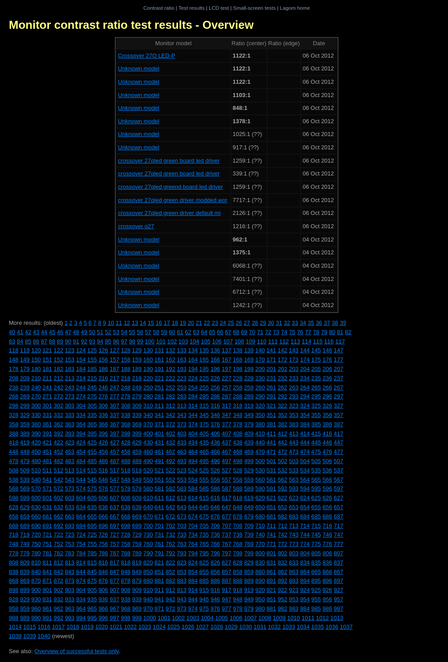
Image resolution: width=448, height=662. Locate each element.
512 (58, 470)
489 (137, 461)
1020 (101, 626)
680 (260, 516)
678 (238, 516)
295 (316, 396)
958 (14, 608)
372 (171, 424)
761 (159, 544)
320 (260, 405)
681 (271, 516)
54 (124, 332)
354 (305, 415)
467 (226, 451)
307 (114, 405)
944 (193, 599)
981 (271, 608)
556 (215, 479)
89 (60, 341)
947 (226, 599)
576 (103, 488)
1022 (130, 626)
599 (25, 498)
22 (207, 322)
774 (305, 544)
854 (193, 572)
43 (36, 332)
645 (204, 507)
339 (137, 415)
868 (14, 580)
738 (238, 534)
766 (215, 544)
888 (238, 580)
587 (226, 488)
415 (316, 433)
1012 (322, 618)
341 (159, 415)
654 (305, 507)
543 (70, 479)
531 (271, 470)
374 (193, 424)
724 (81, 534)
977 (226, 608)
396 (103, 433)
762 (171, 544)
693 (70, 525)
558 (238, 479)
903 (70, 590)
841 (47, 572)
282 (171, 396)
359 (25, 424)
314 (193, 405)
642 (171, 507)
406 (215, 433)
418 (14, 442)
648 (238, 507)
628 (14, 507)
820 (148, 562)
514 (81, 470)
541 (47, 479)
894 (305, 580)
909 (137, 590)
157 (114, 359)
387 (339, 424)
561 (271, 479)
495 (204, 461)
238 (14, 387)
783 (70, 553)
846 (103, 572)
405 (204, 433)
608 (125, 498)
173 (294, 359)
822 (171, 562)
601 (47, 498)
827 (226, 562)
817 (114, 562)
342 (171, 415)
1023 (144, 626)
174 (305, 359)
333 (70, 415)
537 (339, 470)
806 (327, 553)
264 (305, 387)
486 (103, 461)
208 (14, 378)
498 (238, 461)
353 (294, 415)
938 (125, 599)
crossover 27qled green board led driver (169, 160)
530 (260, 470)
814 (81, 562)
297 (339, 396)
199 (249, 369)
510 (36, 470)
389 (25, 433)
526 (215, 470)
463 (182, 451)
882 (171, 580)
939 (137, 599)
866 (327, 572)
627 (339, 498)
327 (339, 405)
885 (204, 580)
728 (125, 534)
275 (92, 396)
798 (238, 553)
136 (215, 350)
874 (81, 580)
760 (148, 544)
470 (260, 451)
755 (92, 544)
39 (343, 322)
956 (327, 599)
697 (114, 525)
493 (182, 461)
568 (14, 488)
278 (125, 396)
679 (249, 516)
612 (171, 498)
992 (58, 618)
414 (305, 433)
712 (282, 525)
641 (159, 507)
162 (171, 359)
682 (282, 516)
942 (171, 599)
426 (103, 442)
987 (339, 608)
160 (148, 359)
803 (294, 553)
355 (316, 415)
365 (92, 424)
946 (215, 599)
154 (81, 359)
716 (327, 525)
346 (215, 415)
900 (36, 590)
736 (215, 534)
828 (238, 562)
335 (92, 415)
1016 (44, 626)
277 (114, 396)
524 (193, 470)
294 (305, 396)
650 (260, 507)
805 (316, 553)
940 (148, 599)
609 (137, 498)
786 (103, 553)
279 (137, 396)
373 (182, 424)
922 (282, 590)
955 (316, 599)
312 (171, 405)
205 (316, 369)
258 (238, 387)
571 (47, 488)
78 (316, 332)
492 (171, 461)
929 (25, 599)
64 (204, 332)
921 (271, 590)
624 (305, 498)
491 (159, 461)
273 (70, 396)
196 (215, 369)
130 (148, 350)
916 (215, 590)
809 (25, 562)
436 (215, 442)
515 (92, 470)
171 (271, 359)
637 (114, 507)
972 (171, 608)
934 (81, 599)
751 (47, 544)
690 (36, 525)
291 (271, 396)
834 (305, 562)
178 (14, 369)
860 (260, 572)
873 (70, 580)
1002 (178, 618)
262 (282, 387)
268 (14, 396)
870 (36, 580)
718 (14, 534)
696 (103, 525)
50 (92, 332)
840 (36, 572)
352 (282, 415)
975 (204, 608)
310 (148, 405)
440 (260, 442)
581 (159, 488)
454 (81, 451)
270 (36, 396)
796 (215, 553)
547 (114, 479)
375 (204, 424)
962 (58, 608)
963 (70, 608)
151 (47, 359)
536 (327, 470)
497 (226, 461)
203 (294, 369)
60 (172, 332)
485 (92, 461)
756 (103, 544)
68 (236, 332)
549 (137, 479)
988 (14, 618)
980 (260, 608)
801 (271, 553)
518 (125, 470)
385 (316, 424)
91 (76, 341)
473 (294, 451)
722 (58, 534)
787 (114, 553)
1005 (221, 618)
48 (76, 332)
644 (193, 507)
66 (220, 332)
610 (148, 498)
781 (47, 553)
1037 (346, 626)
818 (125, 562)
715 (316, 525)
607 (114, 498)
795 (204, 553)
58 (156, 332)
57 (148, 332)
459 (137, 451)
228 (238, 378)
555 (204, 479)
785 (92, 553)
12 (127, 322)
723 (70, 534)
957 (339, 599)
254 (193, 387)
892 (282, 580)
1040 (44, 636)
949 (249, 599)
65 (212, 332)
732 (171, 534)
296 (327, 396)
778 (14, 553)
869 (25, 580)
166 (215, 359)
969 (137, 608)
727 (114, 534)
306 (103, 405)
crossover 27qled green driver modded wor (172, 200)
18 (175, 322)
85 (28, 341)
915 (204, 590)
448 (14, 451)
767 (226, 544)
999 (137, 618)
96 (116, 341)
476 (327, 451)
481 (47, 461)
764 (193, 544)
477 (339, 451)
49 (84, 332)
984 (305, 608)
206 (327, 369)
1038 (15, 636)
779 (25, 553)
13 (135, 322)
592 (282, 488)
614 (193, 498)
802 (282, 553)
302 (58, 405)
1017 (58, 626)
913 (182, 590)
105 (206, 341)
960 (36, 608)
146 (327, 350)
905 (92, 590)
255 (204, 387)
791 (159, 553)
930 (36, 599)
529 (249, 470)
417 (339, 433)
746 (327, 534)
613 (182, 498)
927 (339, 590)
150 (36, 359)
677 (226, 516)
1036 (331, 626)
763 (182, 544)
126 (103, 350)
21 (198, 322)
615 (204, 498)
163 (182, 359)
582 (171, 488)
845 (92, 572)
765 (204, 544)
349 (249, 415)
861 (271, 572)
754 (81, 544)
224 (193, 378)
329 (25, 415)
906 (103, 590)
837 (339, 562)
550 (148, 479)
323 (294, 405)
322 (282, 405)
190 (148, 369)
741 (271, 534)
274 (81, 396)
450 (36, 451)
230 (260, 378)
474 (305, 451)
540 (36, 479)
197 (226, 369)
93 (92, 341)
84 (20, 341)
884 (193, 580)
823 (182, 562)
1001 (163, 618)
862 (282, 572)
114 (306, 341)
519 (137, 470)
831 (271, 562)
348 (238, 415)
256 (215, 387)
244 (81, 387)
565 (316, 479)
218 (125, 378)
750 (36, 544)
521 (159, 470)
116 (329, 341)
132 (171, 350)
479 (25, 461)
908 (125, 590)
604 (81, 498)
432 (171, 442)
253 (182, 387)
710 (260, 525)
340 (148, 415)
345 (204, 415)
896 (327, 580)
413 (294, 433)
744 (305, 534)
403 (182, 433)
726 (103, 534)
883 (182, 580)
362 (58, 424)
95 (108, 341)
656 (327, 507)
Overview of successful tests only (76, 651)
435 (204, 442)
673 (182, 516)
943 (182, 599)
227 (226, 378)
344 (193, 415)
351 (271, 415)
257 (226, 387)
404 (193, 433)
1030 (245, 626)
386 (327, 424)
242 (58, 387)
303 (70, 405)
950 (260, 599)
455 (92, 451)
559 (249, 479)
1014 (15, 626)
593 (294, 488)
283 (182, 396)
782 (58, 553)
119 (25, 350)
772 (282, 544)
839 (25, 572)
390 (36, 433)
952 (282, 599)
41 (20, 332)
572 (58, 488)
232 (282, 378)
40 (12, 332)
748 (14, 544)
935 (92, 599)
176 (327, 359)
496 (215, 461)
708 (238, 525)
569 (25, 488)
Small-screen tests (254, 8)
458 (125, 451)
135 (204, 350)
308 (125, 405)
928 (14, 599)
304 (81, 405)
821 (159, 562)
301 (47, 405)
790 (148, 553)
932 (58, 599)
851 (159, 572)
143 (294, 350)
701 (159, 525)
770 (260, 544)
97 (124, 341)
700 (148, 525)
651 (271, 507)
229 (249, 378)
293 (294, 396)
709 (249, 525)
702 (171, 525)
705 (204, 525)
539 (25, 479)
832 (282, 562)
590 (260, 488)
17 (167, 322)
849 (137, 572)
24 (223, 322)
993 (70, 618)
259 (249, 387)
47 (68, 332)
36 (319, 322)
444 (305, 442)
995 (92, 618)
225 (204, 378)
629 (25, 507)
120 (36, 350)
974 (193, 608)
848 (125, 572)
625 (316, 498)
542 (58, 479)
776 (327, 544)
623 (294, 498)
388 (14, 433)
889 (249, 580)
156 (103, 359)
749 (25, 544)
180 (36, 369)
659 (25, 516)
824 (193, 562)
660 (36, 516)
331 (47, 415)
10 (110, 322)
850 (148, 572)
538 (14, 479)
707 (226, 525)
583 (182, 488)
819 (137, 562)
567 (339, 479)
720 (36, 534)
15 (151, 322)
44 (44, 332)
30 (271, 322)
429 (137, 442)
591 (271, 488)
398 (125, 433)
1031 (259, 626)
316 (215, 405)
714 (305, 525)
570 (36, 488)
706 (215, 525)
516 (103, 470)
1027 (202, 626)
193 (182, 369)
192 (171, 369)
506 (327, 461)
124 (81, 350)
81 (340, 332)
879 (137, 580)
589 (249, 488)
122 (58, 350)
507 (339, 461)
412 (282, 433)
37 (327, 322)
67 (228, 332)
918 (238, 590)
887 (226, 580)
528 (238, 470)
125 (92, 350)
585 (204, 488)
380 (260, 424)
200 (260, 369)
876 (103, 580)
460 (148, 451)
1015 (29, 626)
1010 (293, 618)
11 (119, 322)
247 (114, 387)
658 (14, 516)
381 (271, 424)
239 (25, 387)
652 (282, 507)
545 (92, 479)
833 (294, 562)
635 (92, 507)
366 (103, 424)
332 (58, 415)
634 (81, 507)
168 (238, 359)
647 (226, 507)
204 (305, 369)
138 (238, 350)
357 (339, 415)
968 (125, 608)
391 (47, 433)
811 (47, 562)
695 (92, 525)
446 (327, 442)
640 (148, 507)
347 (226, 415)
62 (188, 332)
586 (215, 488)
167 (226, 359)
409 (249, 433)
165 (204, 359)
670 (148, 516)
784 (81, 553)
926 (327, 590)
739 (249, 534)
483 (70, 461)
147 (339, 350)
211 (47, 378)
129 (137, 350)
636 (103, 507)
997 (114, 618)
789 (137, 553)
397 (114, 433)
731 (159, 534)
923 (294, 590)
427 (114, 442)
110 (262, 341)
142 (282, 350)
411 (271, 433)
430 (148, 442)
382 (282, 424)
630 (36, 507)
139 (249, 350)
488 (125, 461)
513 (70, 470)
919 (249, 590)
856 (215, 572)
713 (294, 525)
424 (81, 442)
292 (282, 396)
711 (271, 525)
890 (260, 580)
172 (282, 359)
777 (339, 544)
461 (159, 451)
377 (226, 424)
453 (70, 451)
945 (204, 599)
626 (327, 498)
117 (340, 341)
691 (47, 525)
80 (332, 332)
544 (81, 479)
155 (92, 359)
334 (81, 415)
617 (226, 498)
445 (316, 442)
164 (193, 359)
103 (183, 341)
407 (226, 433)
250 (148, 387)
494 (193, 461)
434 (193, 442)
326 (327, 405)
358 (14, 424)
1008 (264, 618)
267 (339, 387)
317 (226, 405)
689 (25, 525)
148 (14, 359)
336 (103, 415)
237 (339, 378)
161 (159, 359)
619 (249, 498)
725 (92, 534)
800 (260, 553)
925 (316, 590)
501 (271, 461)
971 (159, 608)
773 (294, 544)
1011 (308, 618)
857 (226, 572)
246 (103, 387)
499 (249, 461)
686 (327, 516)
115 (318, 341)
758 (125, 544)
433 (182, 442)
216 (103, 378)
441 (271, 442)
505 (316, 461)
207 (339, 369)
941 (159, 599)
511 (47, 470)
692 (58, 525)
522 (171, 470)
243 (70, 387)
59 (164, 332)
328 (14, 415)
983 (294, 608)
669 (137, 516)
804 (305, 553)
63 (196, 332)
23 (215, 322)
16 (159, 322)
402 (171, 433)
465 (204, 451)
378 (238, 424)
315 (204, 405)
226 (215, 378)
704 (193, 525)
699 (137, 525)
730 (148, 534)
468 (238, 451)
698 (125, 525)
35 (311, 322)
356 (327, 415)
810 (36, 562)
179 (25, 369)
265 (316, 387)
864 (305, 572)
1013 (336, 618)
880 (148, 580)
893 (294, 580)
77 (308, 332)
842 (58, 572)
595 (316, 488)
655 (316, 507)
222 (171, 378)
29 (263, 322)
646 (215, 507)
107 (228, 341)
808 (14, 562)
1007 (250, 618)
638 (125, 507)
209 (25, 378)
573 (70, 488)
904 (81, 590)
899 (25, 590)
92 (84, 341)
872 (58, 580)
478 (14, 461)
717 (339, 525)
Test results (191, 8)
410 (260, 433)
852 (171, 572)
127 (114, 350)
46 (60, 332)
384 (305, 424)
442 (282, 442)
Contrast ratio (158, 8)
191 (159, 369)
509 (25, 470)
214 (81, 378)
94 (100, 341)
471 (271, 451)
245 (92, 387)
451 (47, 451)
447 (339, 442)
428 (125, 442)
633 (70, 507)
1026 (188, 626)
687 (339, 516)
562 (282, 479)
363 (70, 424)
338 (125, 415)
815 (92, 562)
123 (70, 350)
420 (36, 442)
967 (114, 608)
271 (47, 396)
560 (260, 479)
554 (193, 479)
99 (140, 341)
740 (260, 534)
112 (284, 341)
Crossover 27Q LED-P (146, 55)
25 (231, 322)
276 (103, 396)
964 (81, 608)
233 (294, 378)
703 (182, 525)
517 (114, 470)
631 (47, 507)
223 (182, 378)
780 (36, 553)
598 (14, 498)
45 (52, 332)
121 (47, 350)
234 (305, 378)
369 (137, 424)
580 (148, 488)
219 (137, 378)
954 (305, 599)
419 (25, 442)
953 (294, 599)
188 (125, 369)
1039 (29, 636)
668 (125, 516)
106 (217, 341)
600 (36, 498)
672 (171, 516)
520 (148, 470)
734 (193, 534)
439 (249, 442)
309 (137, 405)
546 (103, 479)
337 (114, 415)
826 (215, 562)
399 (137, 433)
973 (182, 608)
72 (268, 332)
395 (92, 433)
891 (271, 580)
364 (81, 424)
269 (25, 396)
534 (305, 470)
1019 (87, 626)
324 (305, 405)
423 (70, 442)
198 (238, 369)
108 (239, 341)
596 (327, 488)
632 (58, 507)
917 (226, 590)
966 (103, 608)
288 (238, 396)
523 (182, 470)
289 (249, 396)
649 (249, 507)
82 (348, 332)
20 (191, 322)
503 (294, 461)
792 (171, 553)
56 (140, 332)
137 (226, 350)
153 (70, 359)
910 (148, 590)
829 (249, 562)
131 (159, 350)
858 (238, 572)
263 (294, 387)
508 (14, 470)
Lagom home (295, 8)
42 (28, 332)
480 (36, 461)
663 (70, 516)
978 (238, 608)
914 (193, 590)
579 (137, 488)
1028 (217, 626)
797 (226, 553)
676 (215, 516)
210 (36, 378)
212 (58, 378)
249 (137, 387)
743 (294, 534)
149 (25, 359)
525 (204, 470)
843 (70, 572)
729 (137, 534)
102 (172, 341)
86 (36, 341)
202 (282, 369)
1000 (149, 618)
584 (193, 488)
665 (92, 516)
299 (25, 405)
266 (327, 387)
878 (125, 580)
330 (36, 415)
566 (327, 479)
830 (260, 562)
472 (282, 451)
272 (58, 396)
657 (339, 507)
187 (114, 369)
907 (114, 590)
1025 (173, 626)
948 (238, 599)
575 (92, 488)
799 (249, 553)
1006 (236, 618)
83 (12, 341)
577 (114, 488)
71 (260, 332)
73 (276, 332)
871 (47, 580)
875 (92, 580)
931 (47, 599)
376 (215, 424)
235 (316, 378)
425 (92, 442)
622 (282, 498)
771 (271, 544)
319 (249, 405)
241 (47, 387)
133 (182, 350)
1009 (279, 618)
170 (260, 359)
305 (92, 405)
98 (132, 341)
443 (294, 442)
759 (137, 544)
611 (159, 498)
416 (327, 433)
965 (92, 608)
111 (273, 341)
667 (114, 516)
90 (68, 341)
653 (294, 507)
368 (125, 424)
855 (204, 572)
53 (116, 332)
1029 (231, 626)
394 (81, 433)
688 (14, 525)
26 (239, 322)
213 (70, 378)
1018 (72, 626)
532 (282, 470)
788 (125, 553)
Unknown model (138, 68)
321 (271, 405)
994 (81, 618)
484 (81, 461)
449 (25, 451)
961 (47, 608)
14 (143, 322)
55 (132, 332)
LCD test (219, 8)
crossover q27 (136, 226)
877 (114, 580)
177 (339, 359)
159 (137, 359)
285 (204, 396)
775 (316, 544)
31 (279, 322)
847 (114, 572)
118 (14, 350)
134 (193, 350)
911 (159, 590)
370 (148, 424)
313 (182, 405)
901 (47, 590)
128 (125, 350)
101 (161, 341)
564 (305, 479)
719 (25, 534)
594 (305, 488)
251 (159, 387)
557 (226, 479)
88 (52, 341)
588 (238, 488)
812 (58, 562)
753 (70, 544)
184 (81, 369)
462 (171, 451)
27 (247, 322)
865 (316, 572)
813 (70, 562)
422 (58, 442)
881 (159, 580)
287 (226, 396)
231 (271, 378)
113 (295, 341)
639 (137, 507)
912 (171, 590)
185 (92, 369)
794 (193, 553)
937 (114, 599)
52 (108, 332)
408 (238, 433)
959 (25, 608)
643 (182, 507)
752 (58, 544)
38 (335, 322)
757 (114, 544)
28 (255, 322)
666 (103, 516)
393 (70, 433)
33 (295, 322)
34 (303, 322)
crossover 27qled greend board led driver (170, 186)
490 (148, 461)
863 (294, 572)
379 (249, 424)
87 (44, 341)
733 (182, 534)
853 (182, 572)
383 (294, 424)
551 (159, 479)
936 (103, 599)
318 (238, 405)
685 (316, 516)
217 (114, 378)
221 (159, 378)
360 (36, 424)
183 (70, 369)
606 (103, 498)
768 (238, 544)
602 (58, 498)
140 (260, 350)
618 (238, 498)
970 (148, 608)
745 (316, 534)
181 (47, 369)
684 (305, 516)
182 (58, 369)
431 (159, 442)
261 (271, 387)
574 (81, 488)
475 (316, 451)
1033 (288, 626)
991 (47, 618)
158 (125, 359)
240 (36, 387)
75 (292, 332)
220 (148, 378)
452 (58, 451)
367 (114, 424)
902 (58, 590)
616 (215, 498)
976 (215, 608)
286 (215, 396)
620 (260, 498)
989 (25, 618)
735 (204, 534)
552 (171, 479)
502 (282, 461)
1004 (207, 618)
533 (294, 470)
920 (260, 590)
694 (81, 525)
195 (204, 369)
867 (339, 572)
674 (193, 516)
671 (159, 516)
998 (125, 618)
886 (215, 580)
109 (251, 341)
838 (14, 572)
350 (260, 415)
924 (305, 590)
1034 (303, 626)
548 (125, 479)
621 (271, 498)
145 (316, 350)
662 (58, 516)
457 (114, 451)
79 (324, 332)
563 (294, 479)
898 (14, 590)
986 (327, 608)
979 (249, 608)
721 (47, 534)
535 (316, 470)
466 (215, 451)
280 (148, 396)
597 (339, 488)
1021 (116, 626)
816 (103, 562)
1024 (159, 626)
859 (249, 572)
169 (249, 359)
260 (260, 387)
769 (249, 544)
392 (58, 433)
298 (14, 405)
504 (305, 461)
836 (327, 562)
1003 (193, 618)
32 (287, 322)
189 (137, 369)
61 (180, 332)
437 (226, 442)
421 (47, 442)
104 (194, 341)
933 (70, 599)
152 (58, 359)
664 (81, 516)
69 (244, 332)
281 (159, 396)
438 (238, 442)
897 (339, 580)
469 (249, 451)
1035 (317, 626)
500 (260, 461)
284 (193, 396)
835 (316, 562)
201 (271, 369)
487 (114, 461)
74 (284, 332)
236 (327, 378)
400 (148, 433)
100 (150, 341)
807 (339, 553)
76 (300, 332)
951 (271, 599)
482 (58, 461)
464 (193, 451)
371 (159, 424)
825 (204, 562)
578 (125, 488)
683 (294, 516)
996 (103, 618)
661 (47, 516)
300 (36, 405)
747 (339, 534)
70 (252, 332)
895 (316, 580)
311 (159, 405)
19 (183, 322)
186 (103, 369)
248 (125, 387)
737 (226, 534)
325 (316, 405)
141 (271, 350)
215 (92, 378)
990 (36, 618)
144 (305, 350)
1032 (274, 626)
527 (226, 470)
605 (92, 498)
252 (171, 387)
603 (70, 498)
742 (282, 534)
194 (193, 369)
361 (47, 424)
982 (282, 608)
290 (260, 396)
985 (316, 608)
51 (100, 332)
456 (103, 451)
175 (316, 359)
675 (204, 516)
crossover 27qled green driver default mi (169, 213)
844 (81, 572)
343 (182, 415)
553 (182, 479)
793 (182, 553)
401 (159, 433)
